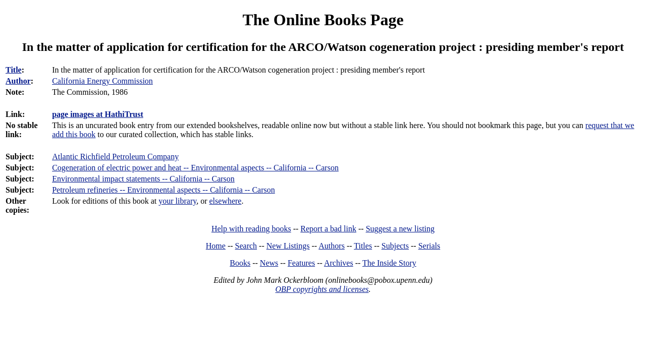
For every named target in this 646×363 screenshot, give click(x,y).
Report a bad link (328, 228)
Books (240, 263)
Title (14, 70)
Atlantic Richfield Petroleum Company (115, 156)
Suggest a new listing (400, 228)
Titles (363, 245)
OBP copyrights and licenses (321, 289)
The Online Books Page (322, 20)
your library (177, 201)
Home (216, 245)
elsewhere (225, 201)
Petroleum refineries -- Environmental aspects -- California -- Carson (163, 190)
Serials (429, 245)
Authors (331, 245)
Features (301, 263)
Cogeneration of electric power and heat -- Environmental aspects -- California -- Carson (195, 167)
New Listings (288, 245)
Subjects (395, 245)
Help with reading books (251, 228)
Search (246, 245)
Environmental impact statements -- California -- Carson (143, 178)
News (269, 263)
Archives (338, 263)
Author (18, 81)
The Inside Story (389, 263)
